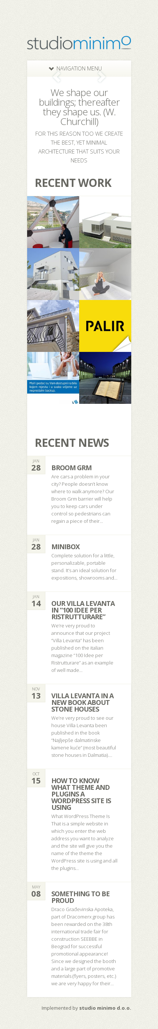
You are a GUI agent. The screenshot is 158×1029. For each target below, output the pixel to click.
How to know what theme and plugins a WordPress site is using (81, 794)
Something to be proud (80, 897)
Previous (56, 77)
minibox (65, 546)
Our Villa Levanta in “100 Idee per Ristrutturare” (83, 610)
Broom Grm (71, 467)
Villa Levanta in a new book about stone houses (82, 702)
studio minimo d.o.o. (105, 1008)
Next (102, 77)
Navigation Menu (75, 68)
